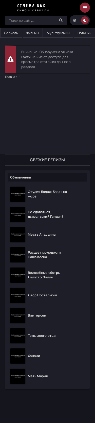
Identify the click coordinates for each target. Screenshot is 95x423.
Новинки (84, 33)
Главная (11, 77)
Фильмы (32, 33)
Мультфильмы (58, 33)
